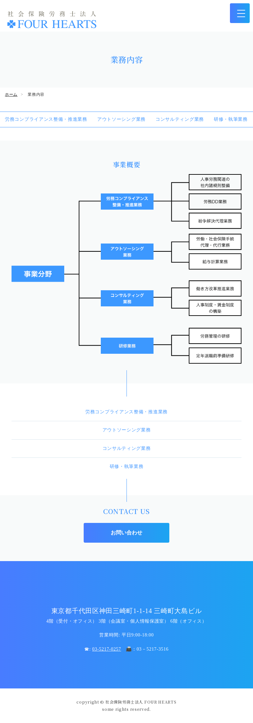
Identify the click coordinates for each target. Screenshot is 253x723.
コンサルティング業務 (179, 119)
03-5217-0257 (106, 649)
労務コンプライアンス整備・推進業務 (46, 119)
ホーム (11, 94)
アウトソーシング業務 (121, 119)
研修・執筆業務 (231, 119)
